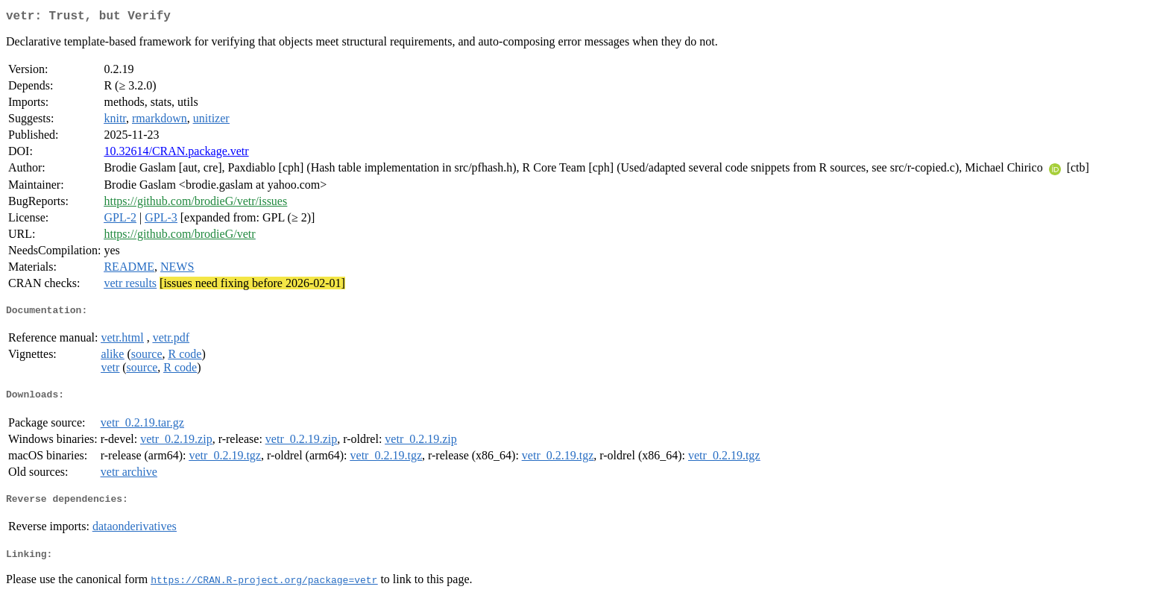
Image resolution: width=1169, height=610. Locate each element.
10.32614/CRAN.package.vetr (176, 154)
